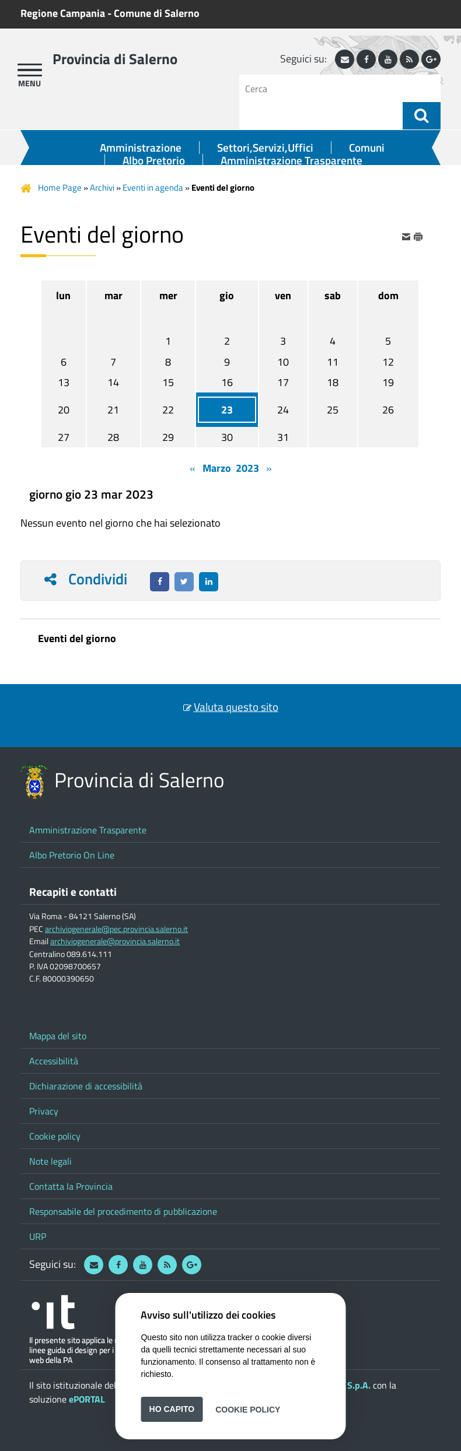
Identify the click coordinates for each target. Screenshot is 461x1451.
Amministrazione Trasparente (291, 160)
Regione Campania (62, 13)
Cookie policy (55, 1136)
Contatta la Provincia (71, 1186)
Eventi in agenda (153, 187)
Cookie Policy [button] (247, 1409)
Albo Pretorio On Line (71, 855)
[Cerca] (325, 88)
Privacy (43, 1111)
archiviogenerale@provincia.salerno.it (115, 941)
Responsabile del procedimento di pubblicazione (123, 1211)
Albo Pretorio (154, 160)
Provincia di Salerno (115, 59)
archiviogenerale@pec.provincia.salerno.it (116, 929)
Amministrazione (140, 147)
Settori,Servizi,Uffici (265, 147)
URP (37, 1236)
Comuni (367, 147)
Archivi (102, 187)
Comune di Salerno (157, 13)
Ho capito (172, 1409)
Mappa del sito (57, 1036)
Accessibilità (53, 1061)
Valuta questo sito (236, 707)
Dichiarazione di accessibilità (85, 1086)
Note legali (50, 1161)
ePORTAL (87, 1399)
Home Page (60, 187)
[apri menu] (30, 70)
